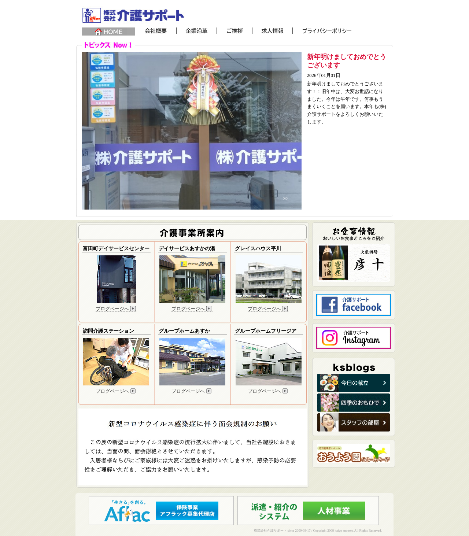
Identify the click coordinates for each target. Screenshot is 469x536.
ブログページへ (116, 308)
